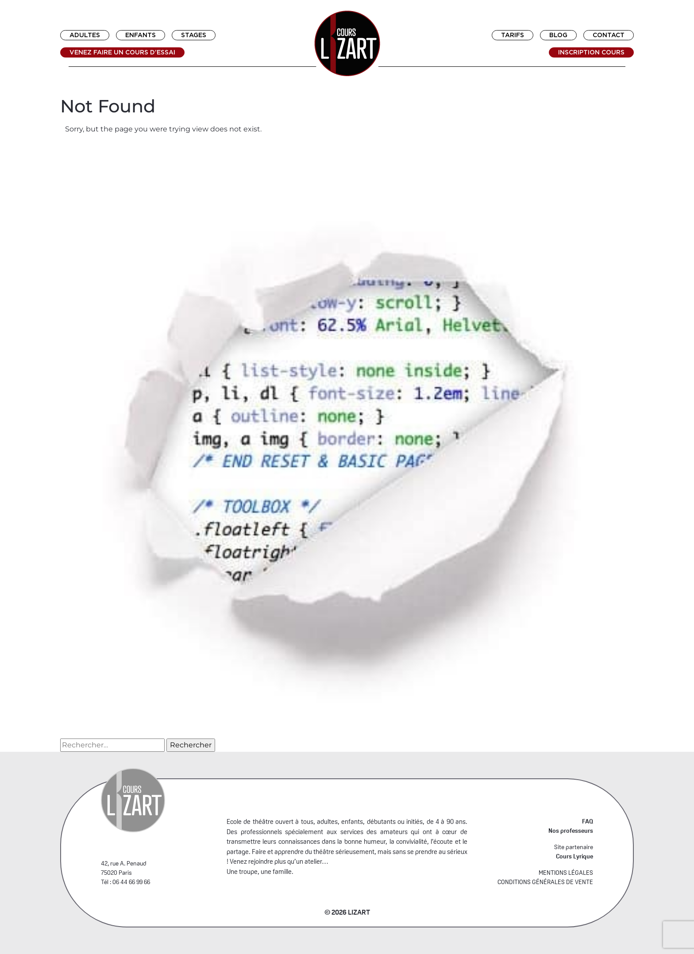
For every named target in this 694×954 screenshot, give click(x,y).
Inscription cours (591, 52)
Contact (609, 34)
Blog (558, 34)
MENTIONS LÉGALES (566, 873)
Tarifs (512, 34)
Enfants (140, 34)
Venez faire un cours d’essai (122, 52)
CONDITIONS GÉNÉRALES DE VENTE (545, 882)
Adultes (84, 34)
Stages (193, 34)
